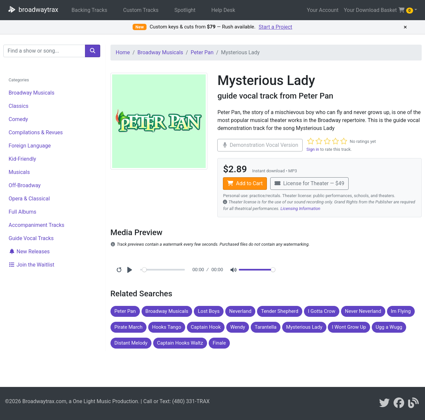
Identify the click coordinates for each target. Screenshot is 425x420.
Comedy (18, 119)
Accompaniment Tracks (36, 225)
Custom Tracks (140, 10)
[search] (92, 51)
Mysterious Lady (304, 327)
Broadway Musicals (31, 93)
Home (123, 52)
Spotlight (184, 10)
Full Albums (22, 212)
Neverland (240, 311)
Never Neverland (363, 311)
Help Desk (223, 10)
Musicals (19, 172)
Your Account (323, 10)
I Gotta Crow (321, 311)
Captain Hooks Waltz (180, 343)
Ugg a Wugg (389, 327)
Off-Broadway (25, 185)
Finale (219, 343)
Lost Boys (209, 311)
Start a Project (275, 27)
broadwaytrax (31, 9)
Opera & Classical (29, 198)
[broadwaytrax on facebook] (398, 405)
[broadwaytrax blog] (413, 405)
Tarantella (265, 327)
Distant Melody (131, 343)
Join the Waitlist (31, 265)
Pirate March (128, 327)
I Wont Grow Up (349, 327)
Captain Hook (206, 327)
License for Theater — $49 (309, 183)
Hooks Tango (166, 327)
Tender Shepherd (279, 311)
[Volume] (257, 270)
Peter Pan (202, 52)
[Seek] (163, 270)
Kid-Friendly (22, 159)
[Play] (129, 270)
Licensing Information (300, 208)
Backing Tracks (89, 10)
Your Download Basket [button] (378, 10)
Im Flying (401, 311)
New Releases (29, 251)
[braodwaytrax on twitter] (384, 405)
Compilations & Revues (36, 132)
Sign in (313, 149)
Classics (18, 106)
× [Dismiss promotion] (405, 27)
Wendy (237, 327)
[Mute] (233, 270)
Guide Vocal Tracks (31, 238)
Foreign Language (30, 146)
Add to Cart (245, 183)
